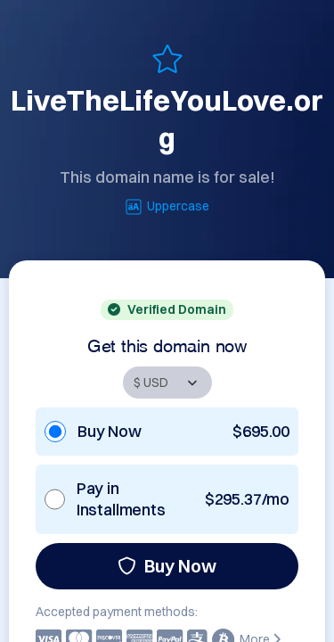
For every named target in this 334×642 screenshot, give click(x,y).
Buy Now (167, 566)
